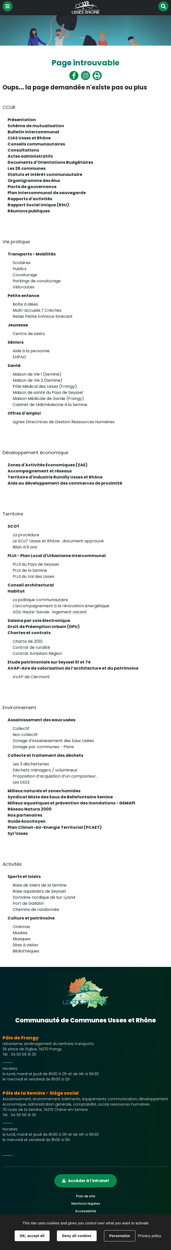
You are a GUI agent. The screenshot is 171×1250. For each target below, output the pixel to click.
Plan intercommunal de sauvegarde (47, 193)
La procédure (26, 535)
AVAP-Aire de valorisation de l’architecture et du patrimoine (73, 668)
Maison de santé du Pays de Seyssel (48, 392)
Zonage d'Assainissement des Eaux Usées (53, 741)
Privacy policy (149, 1236)
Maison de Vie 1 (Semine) (37, 374)
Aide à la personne (31, 351)
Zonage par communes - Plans (43, 747)
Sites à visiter (25, 945)
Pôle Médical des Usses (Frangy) (45, 386)
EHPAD (19, 357)
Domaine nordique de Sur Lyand (44, 897)
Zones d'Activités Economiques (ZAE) (48, 465)
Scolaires (22, 263)
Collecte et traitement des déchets (45, 755)
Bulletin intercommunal (33, 132)
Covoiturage (25, 275)
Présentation (22, 120)
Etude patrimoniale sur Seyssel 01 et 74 (49, 662)
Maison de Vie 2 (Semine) (37, 380)
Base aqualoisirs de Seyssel (39, 891)
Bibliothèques (26, 951)
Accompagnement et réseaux (40, 471)
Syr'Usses (18, 833)
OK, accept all (32, 1236)
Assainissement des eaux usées (41, 720)
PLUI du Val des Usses (33, 576)
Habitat (16, 591)
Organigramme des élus (34, 180)
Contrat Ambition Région (37, 653)
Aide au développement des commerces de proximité (65, 483)
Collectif (21, 728)
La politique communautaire (40, 600)
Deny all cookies (76, 1236)
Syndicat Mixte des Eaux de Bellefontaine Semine (60, 797)
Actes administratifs (30, 156)
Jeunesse (18, 325)
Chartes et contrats (29, 633)
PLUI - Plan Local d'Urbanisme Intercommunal (57, 556)
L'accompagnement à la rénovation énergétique (61, 606)
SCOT (13, 526)
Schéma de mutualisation (36, 126)
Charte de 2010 (27, 641)
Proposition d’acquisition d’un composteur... (55, 776)
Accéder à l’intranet (88, 1180)
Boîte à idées (25, 304)
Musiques (22, 939)
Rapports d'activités (30, 199)
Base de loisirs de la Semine (40, 885)
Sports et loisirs (24, 876)
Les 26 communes (27, 168)
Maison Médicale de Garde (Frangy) (48, 398)
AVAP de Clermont (31, 677)
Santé (14, 366)
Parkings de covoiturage (37, 281)
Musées (20, 933)
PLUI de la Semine (30, 570)
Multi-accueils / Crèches (37, 310)
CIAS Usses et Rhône (29, 138)
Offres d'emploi (24, 413)
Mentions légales (85, 1203)
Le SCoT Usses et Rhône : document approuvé (58, 541)
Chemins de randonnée (36, 909)
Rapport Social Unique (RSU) (38, 205)
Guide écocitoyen (27, 821)
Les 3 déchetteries (31, 764)
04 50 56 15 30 (23, 1054)
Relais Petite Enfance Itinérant (43, 316)
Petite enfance (23, 296)
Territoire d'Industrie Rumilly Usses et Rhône (55, 477)
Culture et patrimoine (31, 918)
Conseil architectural (31, 585)
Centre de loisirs (29, 334)
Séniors (16, 342)
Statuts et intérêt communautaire (45, 174)
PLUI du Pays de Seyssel (36, 564)
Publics (20, 269)
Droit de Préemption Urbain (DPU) (44, 627)
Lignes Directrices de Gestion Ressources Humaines (64, 422)
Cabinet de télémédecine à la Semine (50, 405)
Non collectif (25, 735)
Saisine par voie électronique (39, 620)
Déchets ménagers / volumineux (45, 770)
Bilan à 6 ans (25, 547)
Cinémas (21, 927)
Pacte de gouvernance (32, 187)
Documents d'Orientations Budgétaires (50, 162)
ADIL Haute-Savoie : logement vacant (50, 612)
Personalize (119, 1236)
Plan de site (85, 1196)
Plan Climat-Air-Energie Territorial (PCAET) (55, 827)
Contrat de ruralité (31, 647)
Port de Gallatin (28, 903)
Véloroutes (23, 287)
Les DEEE (21, 782)
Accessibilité (85, 1211)
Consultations (23, 150)
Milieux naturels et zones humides (44, 791)
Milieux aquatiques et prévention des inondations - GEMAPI (71, 803)
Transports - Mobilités (32, 254)
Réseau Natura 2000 (30, 809)
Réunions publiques (29, 211)
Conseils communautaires (36, 144)
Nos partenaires (25, 815)
